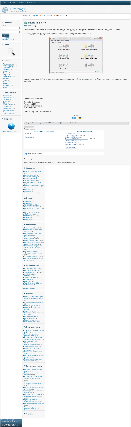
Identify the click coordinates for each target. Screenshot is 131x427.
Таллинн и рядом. (30, 193)
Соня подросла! (29, 318)
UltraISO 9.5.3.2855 (71, 135)
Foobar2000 (28, 279)
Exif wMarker (28, 285)
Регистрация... (6, 38)
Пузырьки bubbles (30, 228)
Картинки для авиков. (31, 306)
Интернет (6, 96)
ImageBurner (69, 142)
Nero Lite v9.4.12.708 (31, 212)
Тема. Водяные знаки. (31, 346)
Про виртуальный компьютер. (34, 403)
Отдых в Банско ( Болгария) (33, 302)
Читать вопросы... (8, 131)
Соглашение (5, 421)
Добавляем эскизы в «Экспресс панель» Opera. (33, 252)
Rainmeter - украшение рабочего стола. (31, 335)
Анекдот (27, 189)
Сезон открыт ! (29, 311)
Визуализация (7, 108)
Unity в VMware (29, 341)
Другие (5, 112)
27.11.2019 (29, 26)
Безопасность (7, 97)
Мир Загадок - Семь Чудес (33, 171)
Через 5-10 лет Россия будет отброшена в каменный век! (33, 297)
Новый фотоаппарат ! (31, 322)
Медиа (5, 101)
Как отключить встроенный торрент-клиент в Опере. (33, 246)
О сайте (9, 420)
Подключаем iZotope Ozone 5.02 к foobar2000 (33, 360)
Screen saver (7, 114)
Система (6, 99)
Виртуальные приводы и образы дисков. (32, 238)
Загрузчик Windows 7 (31, 256)
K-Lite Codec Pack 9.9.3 (32, 269)
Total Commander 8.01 (31, 283)
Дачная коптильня (30, 175)
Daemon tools (69, 141)
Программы (35, 15)
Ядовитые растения (31, 178)
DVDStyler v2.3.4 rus (71, 144)
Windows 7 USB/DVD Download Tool (76, 139)
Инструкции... (29, 137)
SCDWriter (68, 134)
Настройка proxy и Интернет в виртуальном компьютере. (34, 395)
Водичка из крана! (30, 316)
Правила (15, 420)
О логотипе (13, 421)
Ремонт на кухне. (30, 320)
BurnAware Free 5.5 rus (31, 207)
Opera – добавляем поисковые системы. (31, 400)
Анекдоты (27, 191)
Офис (5, 103)
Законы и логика (29, 180)
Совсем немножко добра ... (33, 182)
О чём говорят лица (30, 177)
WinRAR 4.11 (28, 274)
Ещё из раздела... (71, 148)
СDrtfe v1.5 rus (29, 214)
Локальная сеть (8, 105)
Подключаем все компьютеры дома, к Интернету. (34, 243)
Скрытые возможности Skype (34, 186)
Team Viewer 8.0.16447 (31, 272)
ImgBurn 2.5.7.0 (37, 22)
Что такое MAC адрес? (31, 240)
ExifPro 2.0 (27, 281)
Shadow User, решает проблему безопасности (32, 344)
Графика (6, 106)
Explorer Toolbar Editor (31, 270)
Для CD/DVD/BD (8, 110)
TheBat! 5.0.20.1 (29, 278)
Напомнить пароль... (9, 39)
